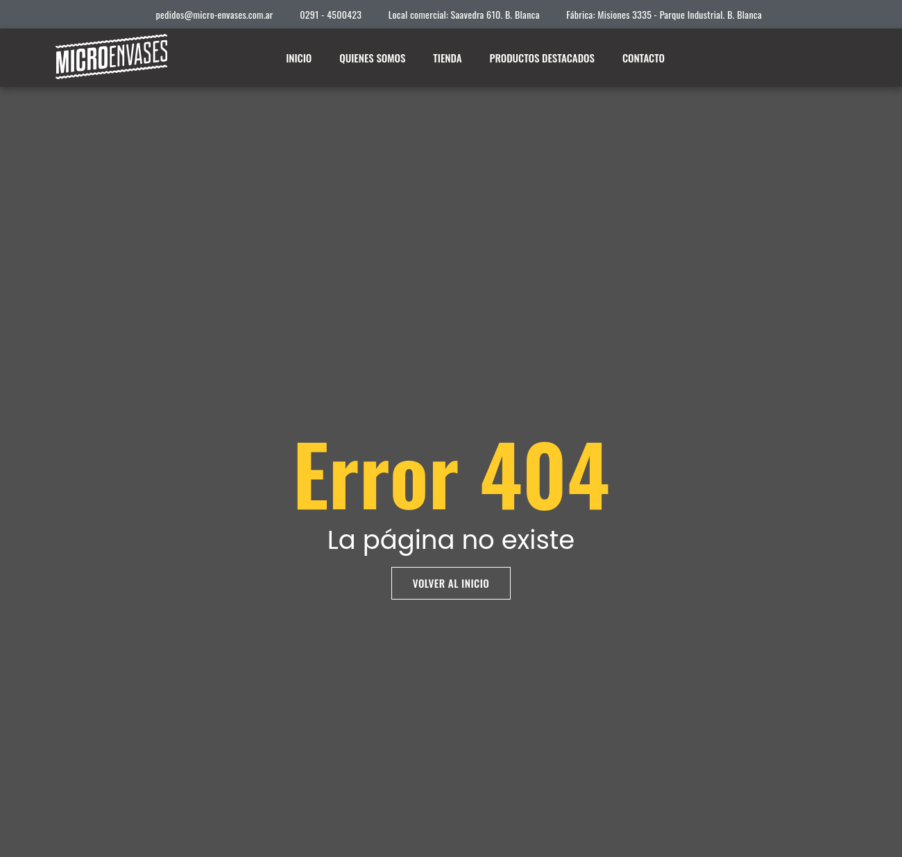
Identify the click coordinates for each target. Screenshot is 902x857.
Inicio (299, 57)
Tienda (447, 57)
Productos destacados (542, 57)
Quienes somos (372, 57)
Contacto (643, 57)
